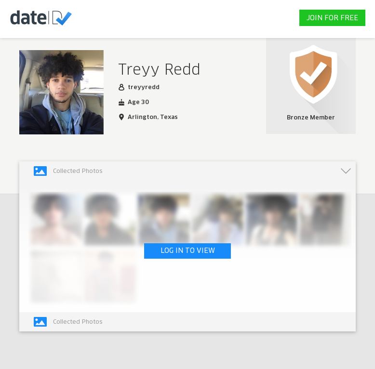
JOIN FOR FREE (332, 18)
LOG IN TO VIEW (188, 251)
